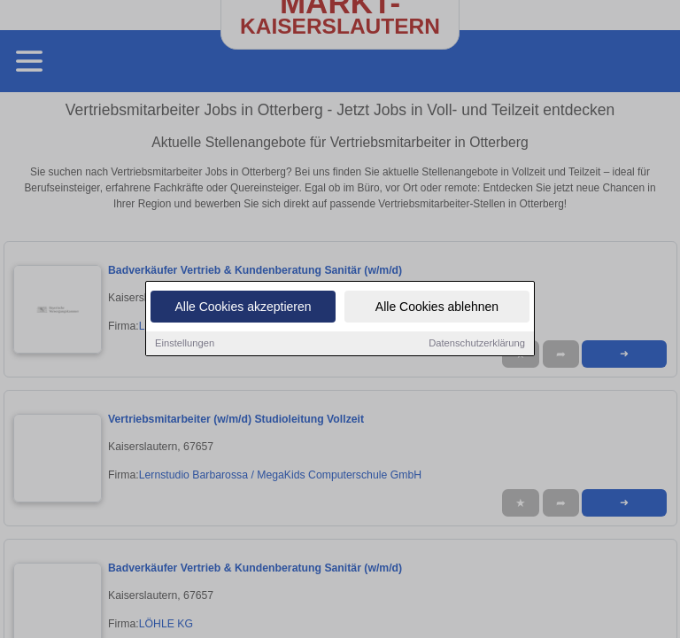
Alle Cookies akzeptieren (242, 314)
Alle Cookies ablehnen (436, 314)
